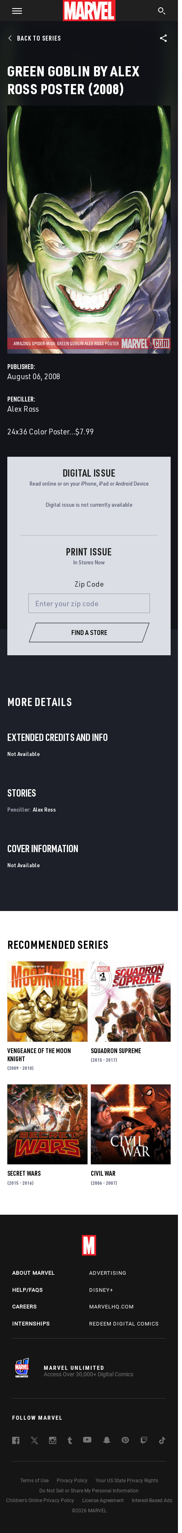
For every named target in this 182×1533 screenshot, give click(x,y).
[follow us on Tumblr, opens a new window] (70, 1442)
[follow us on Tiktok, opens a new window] (162, 1442)
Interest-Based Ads (152, 1500)
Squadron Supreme (116, 1051)
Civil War (103, 1173)
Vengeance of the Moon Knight (39, 1055)
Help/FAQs (27, 1290)
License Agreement (103, 1500)
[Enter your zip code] (89, 603)
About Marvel (33, 1273)
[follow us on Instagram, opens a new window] (52, 1442)
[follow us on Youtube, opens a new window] (87, 1440)
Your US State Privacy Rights (127, 1480)
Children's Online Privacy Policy (40, 1500)
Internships (31, 1324)
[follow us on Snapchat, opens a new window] (107, 1441)
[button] (14, 10)
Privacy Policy (72, 1480)
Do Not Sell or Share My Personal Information (89, 1491)
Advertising (107, 1273)
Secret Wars (24, 1173)
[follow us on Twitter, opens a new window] (34, 1442)
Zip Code (89, 583)
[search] (162, 12)
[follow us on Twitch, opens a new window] (144, 1442)
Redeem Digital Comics (124, 1324)
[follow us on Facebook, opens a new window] (15, 1442)
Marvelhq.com (111, 1307)
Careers (24, 1307)
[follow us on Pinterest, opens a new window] (125, 1441)
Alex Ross (23, 408)
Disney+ (101, 1290)
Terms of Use (34, 1480)
